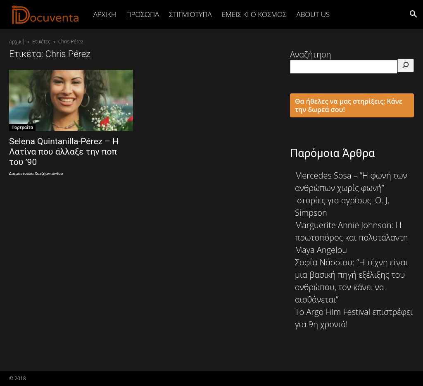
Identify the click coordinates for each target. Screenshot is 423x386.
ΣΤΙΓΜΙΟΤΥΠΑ (190, 14)
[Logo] (45, 14)
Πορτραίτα (22, 127)
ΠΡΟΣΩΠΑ (142, 14)
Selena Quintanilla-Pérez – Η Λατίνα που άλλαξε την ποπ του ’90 (64, 151)
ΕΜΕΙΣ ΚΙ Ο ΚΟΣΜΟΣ (254, 14)
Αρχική (104, 14)
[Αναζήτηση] (405, 65)
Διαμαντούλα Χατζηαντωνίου (36, 173)
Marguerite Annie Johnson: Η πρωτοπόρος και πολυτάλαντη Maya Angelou (351, 237)
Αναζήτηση (310, 54)
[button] (413, 14)
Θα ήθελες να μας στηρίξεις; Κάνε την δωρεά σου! (348, 105)
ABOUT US (313, 14)
